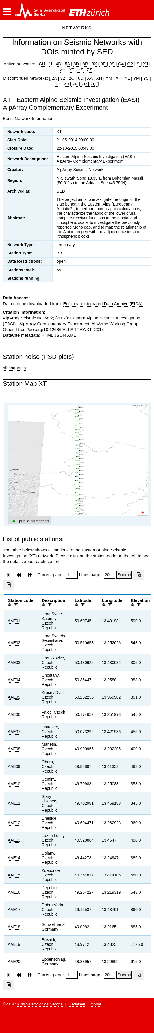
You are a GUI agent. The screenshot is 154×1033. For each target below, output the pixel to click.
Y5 (145, 78)
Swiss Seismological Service (39, 1004)
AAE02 (14, 642)
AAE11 (14, 803)
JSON (60, 335)
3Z (62, 78)
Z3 (57, 83)
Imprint (95, 1004)
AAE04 (14, 680)
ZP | (84, 83)
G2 (130, 63)
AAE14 (14, 857)
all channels (14, 367)
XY (62, 69)
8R (85, 63)
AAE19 (14, 944)
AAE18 (14, 926)
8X (94, 63)
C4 (121, 63)
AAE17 (14, 909)
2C (71, 78)
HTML (47, 335)
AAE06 (14, 714)
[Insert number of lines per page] (109, 575)
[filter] (15, 604)
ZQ (92, 83)
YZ (80, 69)
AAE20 (14, 961)
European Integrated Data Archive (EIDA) (102, 303)
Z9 (66, 83)
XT (118, 78)
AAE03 (14, 662)
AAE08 (14, 749)
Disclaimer (77, 1004)
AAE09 (14, 766)
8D (76, 63)
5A (67, 63)
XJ (145, 63)
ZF (74, 83)
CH (42, 63)
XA (90, 78)
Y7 (71, 69)
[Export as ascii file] (8, 585)
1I (50, 63)
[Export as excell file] (138, 575)
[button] (7, 11)
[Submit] (124, 575)
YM (136, 78)
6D (81, 78)
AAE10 (14, 783)
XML (71, 335)
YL (127, 78)
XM (109, 78)
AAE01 (14, 621)
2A (54, 78)
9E (103, 63)
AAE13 (14, 840)
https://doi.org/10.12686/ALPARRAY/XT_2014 (60, 329)
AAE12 (14, 823)
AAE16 (14, 892)
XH (98, 78)
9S (111, 63)
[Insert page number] (72, 575)
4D (58, 63)
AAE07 (14, 731)
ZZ (89, 69)
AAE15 (14, 875)
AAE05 (14, 697)
